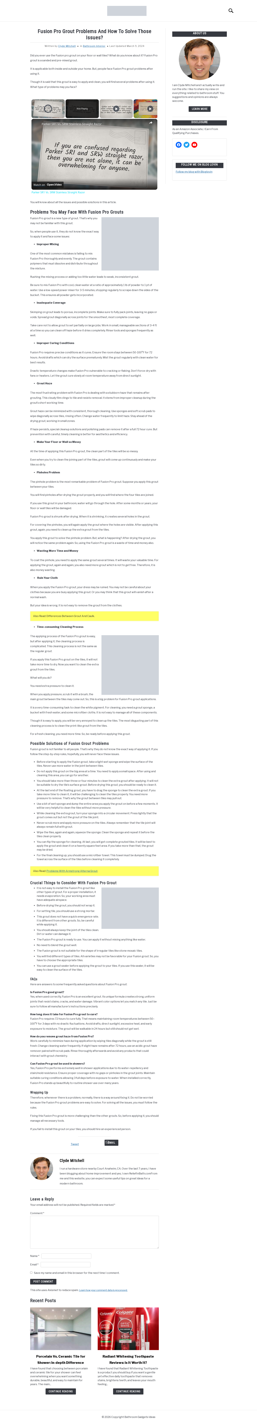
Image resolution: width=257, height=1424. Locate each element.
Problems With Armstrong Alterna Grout (72, 871)
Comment (37, 1213)
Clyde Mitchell (67, 46)
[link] (36, 124)
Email (111, 1142)
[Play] (116, 108)
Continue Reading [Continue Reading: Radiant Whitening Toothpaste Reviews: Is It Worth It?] (128, 1391)
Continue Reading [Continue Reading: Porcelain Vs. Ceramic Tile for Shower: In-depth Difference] (61, 1391)
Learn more (200, 109)
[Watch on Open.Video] (47, 185)
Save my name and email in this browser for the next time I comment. (76, 1272)
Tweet (75, 1144)
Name (34, 1256)
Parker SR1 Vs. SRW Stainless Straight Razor (72, 124)
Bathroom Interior (94, 46)
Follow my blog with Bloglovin (194, 171)
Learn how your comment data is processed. (103, 1290)
